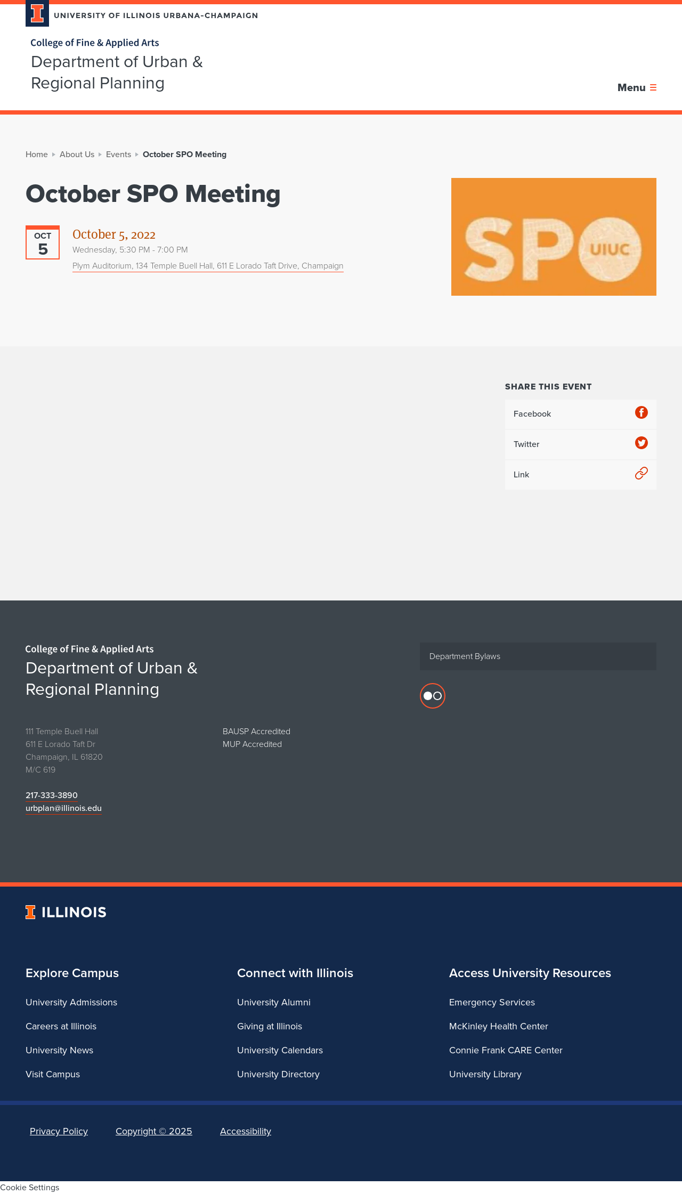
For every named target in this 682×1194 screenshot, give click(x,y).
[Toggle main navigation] (637, 87)
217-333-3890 (52, 795)
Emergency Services (492, 1002)
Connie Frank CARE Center (506, 1050)
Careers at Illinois (61, 1026)
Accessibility (245, 1131)
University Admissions (71, 1002)
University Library (485, 1074)
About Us (77, 154)
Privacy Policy (59, 1131)
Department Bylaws (464, 656)
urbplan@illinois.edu (64, 808)
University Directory (278, 1074)
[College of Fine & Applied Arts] (137, 43)
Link (581, 475)
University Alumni (274, 1002)
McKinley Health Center (498, 1026)
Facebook (581, 414)
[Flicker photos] (432, 696)
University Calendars (280, 1050)
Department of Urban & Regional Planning (117, 72)
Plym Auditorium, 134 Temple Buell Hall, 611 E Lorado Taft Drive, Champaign (208, 265)
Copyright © (154, 1131)
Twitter (581, 444)
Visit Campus (53, 1074)
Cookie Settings (29, 1187)
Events (118, 154)
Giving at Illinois (269, 1026)
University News (59, 1050)
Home (37, 154)
